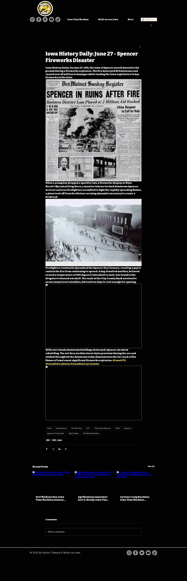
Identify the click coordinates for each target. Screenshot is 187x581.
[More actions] (140, 46)
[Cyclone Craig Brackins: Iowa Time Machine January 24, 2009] (135, 481)
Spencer (127, 428)
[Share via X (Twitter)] (53, 449)
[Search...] (149, 20)
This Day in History (102, 428)
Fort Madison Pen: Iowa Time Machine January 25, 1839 (50, 498)
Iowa (49, 428)
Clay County (73, 433)
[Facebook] (38, 19)
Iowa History (61, 428)
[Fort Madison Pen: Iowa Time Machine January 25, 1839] (51, 481)
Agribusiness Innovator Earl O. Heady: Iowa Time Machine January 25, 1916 (93, 498)
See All (151, 466)
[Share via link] (66, 449)
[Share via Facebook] (46, 449)
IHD (48, 440)
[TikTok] (57, 19)
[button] (151, 25)
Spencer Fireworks (55, 433)
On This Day (76, 428)
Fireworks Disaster (91, 433)
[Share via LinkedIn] (59, 449)
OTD (88, 428)
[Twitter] (45, 19)
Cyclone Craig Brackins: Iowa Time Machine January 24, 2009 (134, 498)
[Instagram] (32, 19)
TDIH (117, 428)
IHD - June (57, 440)
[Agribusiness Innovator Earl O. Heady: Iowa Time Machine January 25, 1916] (93, 481)
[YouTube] (51, 19)
